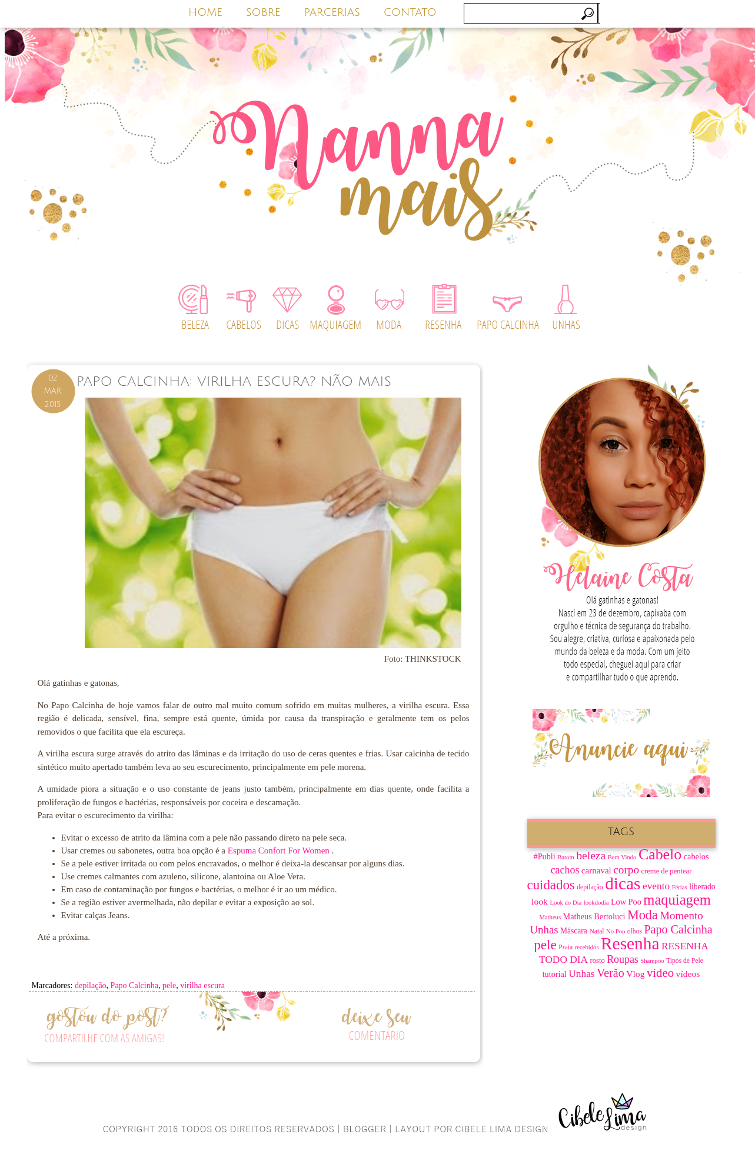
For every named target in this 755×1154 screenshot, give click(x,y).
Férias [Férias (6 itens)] (679, 887)
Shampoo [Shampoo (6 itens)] (652, 961)
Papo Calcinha (134, 985)
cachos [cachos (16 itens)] (565, 870)
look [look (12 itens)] (539, 901)
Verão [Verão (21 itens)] (610, 972)
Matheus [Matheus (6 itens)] (550, 917)
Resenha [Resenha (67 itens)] (630, 943)
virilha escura (202, 985)
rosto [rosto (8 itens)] (597, 960)
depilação (91, 985)
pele (169, 985)
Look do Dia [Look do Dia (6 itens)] (565, 902)
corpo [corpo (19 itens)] (626, 869)
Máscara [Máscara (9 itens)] (573, 930)
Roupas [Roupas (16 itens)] (622, 959)
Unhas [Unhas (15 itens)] (581, 973)
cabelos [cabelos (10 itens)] (696, 856)
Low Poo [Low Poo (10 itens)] (626, 901)
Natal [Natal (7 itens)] (596, 931)
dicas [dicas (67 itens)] (622, 883)
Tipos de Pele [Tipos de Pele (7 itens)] (684, 961)
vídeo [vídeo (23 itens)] (660, 972)
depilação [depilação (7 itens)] (590, 887)
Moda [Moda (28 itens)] (642, 915)
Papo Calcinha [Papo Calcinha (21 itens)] (678, 929)
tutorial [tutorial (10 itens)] (555, 974)
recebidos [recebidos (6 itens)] (587, 947)
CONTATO (410, 12)
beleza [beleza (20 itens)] (591, 855)
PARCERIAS (332, 12)
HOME (205, 12)
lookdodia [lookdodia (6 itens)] (596, 902)
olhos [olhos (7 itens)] (634, 931)
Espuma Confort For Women (280, 850)
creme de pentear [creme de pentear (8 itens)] (666, 871)
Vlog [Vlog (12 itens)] (635, 974)
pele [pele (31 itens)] (545, 944)
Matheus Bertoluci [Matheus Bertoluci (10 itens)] (594, 916)
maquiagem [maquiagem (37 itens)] (677, 900)
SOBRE (263, 12)
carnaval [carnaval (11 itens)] (596, 870)
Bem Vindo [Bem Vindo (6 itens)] (622, 857)
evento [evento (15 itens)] (656, 886)
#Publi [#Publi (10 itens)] (545, 856)
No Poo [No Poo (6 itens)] (615, 931)
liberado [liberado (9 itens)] (702, 886)
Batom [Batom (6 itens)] (565, 857)
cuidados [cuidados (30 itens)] (551, 885)
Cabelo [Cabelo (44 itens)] (659, 854)
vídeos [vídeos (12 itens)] (688, 974)
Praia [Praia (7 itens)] (565, 947)
